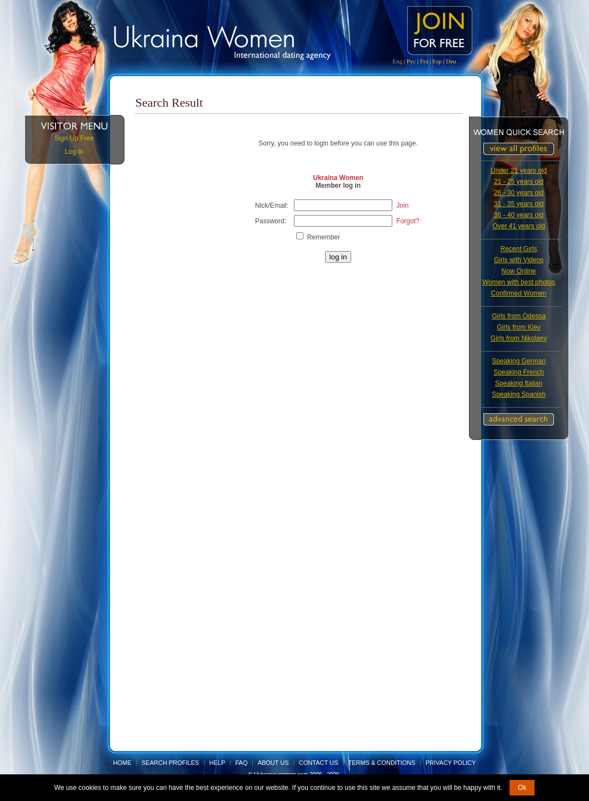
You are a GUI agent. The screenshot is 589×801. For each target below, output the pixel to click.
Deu (451, 61)
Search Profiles (171, 762)
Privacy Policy (451, 762)
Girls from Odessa (519, 316)
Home (122, 762)
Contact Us (318, 762)
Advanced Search (518, 419)
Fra (424, 61)
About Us (273, 762)
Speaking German (519, 361)
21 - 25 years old (518, 182)
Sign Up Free (74, 138)
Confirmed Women (519, 293)
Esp (437, 61)
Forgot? (407, 221)
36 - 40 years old (518, 215)
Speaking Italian (518, 383)
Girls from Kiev (519, 327)
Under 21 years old (519, 170)
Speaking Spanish (519, 394)
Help (217, 762)
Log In (74, 152)
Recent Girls (518, 249)
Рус (411, 61)
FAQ (241, 762)
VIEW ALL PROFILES (518, 149)
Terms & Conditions (382, 762)
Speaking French (518, 372)
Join (402, 205)
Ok (522, 788)
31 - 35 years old (518, 204)
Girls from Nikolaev (519, 338)
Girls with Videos (518, 260)
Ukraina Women (338, 178)
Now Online (518, 271)
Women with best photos (518, 282)
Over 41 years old (518, 226)
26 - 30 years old (518, 193)
